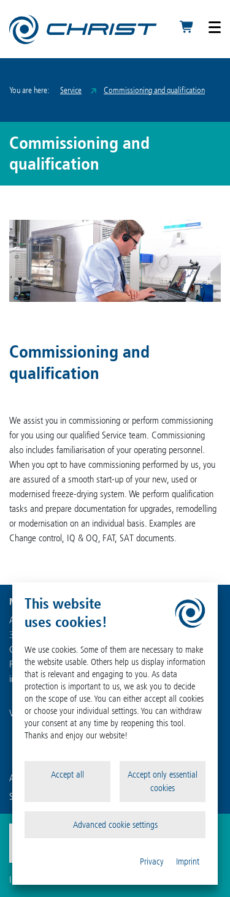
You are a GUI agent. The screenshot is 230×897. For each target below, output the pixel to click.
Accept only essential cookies (162, 781)
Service (71, 90)
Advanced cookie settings (115, 824)
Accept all (67, 774)
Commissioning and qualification (154, 90)
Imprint (187, 861)
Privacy (152, 861)
